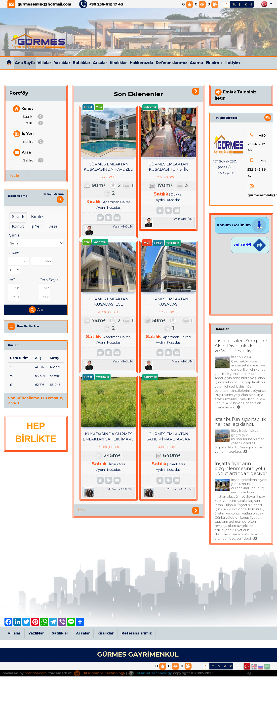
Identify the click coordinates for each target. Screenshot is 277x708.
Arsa (22, 152)
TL (234, 4)
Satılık (33, 116)
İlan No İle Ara (28, 326)
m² (12, 279)
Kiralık (33, 123)
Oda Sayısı (50, 279)
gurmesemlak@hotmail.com (44, 4)
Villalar (44, 62)
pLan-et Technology (150, 673)
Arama (196, 62)
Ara (36, 309)
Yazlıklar (62, 62)
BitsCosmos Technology (99, 673)
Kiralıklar (118, 62)
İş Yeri (23, 133)
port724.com (35, 673)
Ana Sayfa (25, 62)
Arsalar (100, 62)
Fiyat (14, 253)
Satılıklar (81, 62)
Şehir (14, 235)
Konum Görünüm (242, 225)
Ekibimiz (214, 62)
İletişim (232, 62)
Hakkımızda (141, 62)
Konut (23, 108)
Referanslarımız (171, 62)
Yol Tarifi (250, 244)
